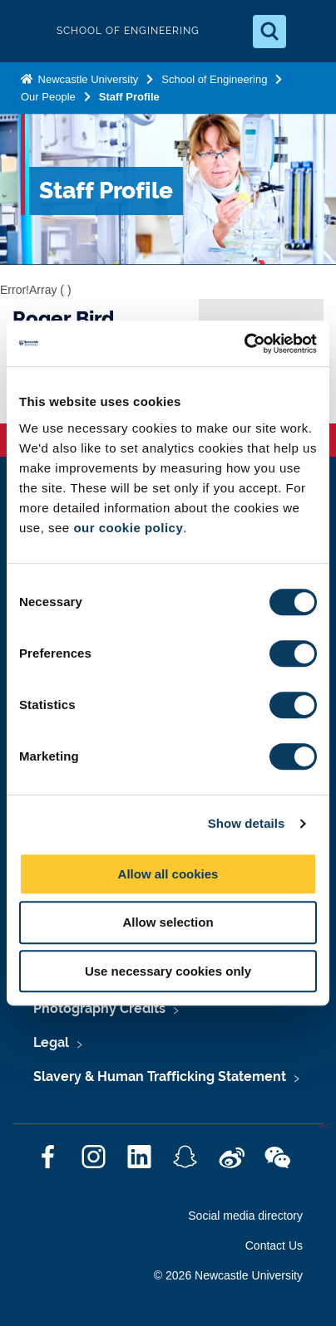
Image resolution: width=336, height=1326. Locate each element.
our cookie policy (128, 528)
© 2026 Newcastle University (228, 1275)
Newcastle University (86, 79)
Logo (26, 31)
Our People (48, 97)
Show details (246, 823)
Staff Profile (129, 97)
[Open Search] (269, 31)
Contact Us (274, 1245)
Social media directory (245, 1215)
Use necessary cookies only (168, 971)
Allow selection (167, 922)
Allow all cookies (168, 874)
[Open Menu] (309, 31)
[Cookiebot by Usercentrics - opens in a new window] (244, 344)
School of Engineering (214, 79)
